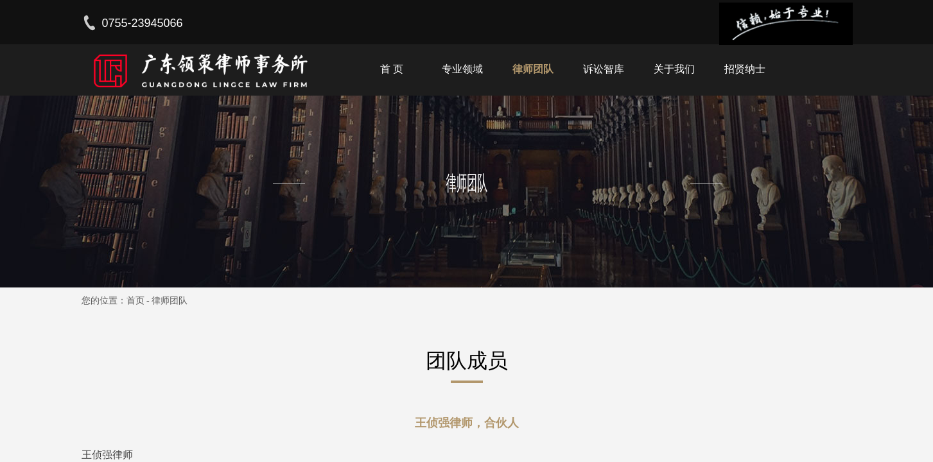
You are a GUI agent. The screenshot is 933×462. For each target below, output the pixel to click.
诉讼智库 (603, 69)
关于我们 (674, 69)
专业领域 (462, 69)
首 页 (391, 69)
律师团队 (533, 69)
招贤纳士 (744, 69)
